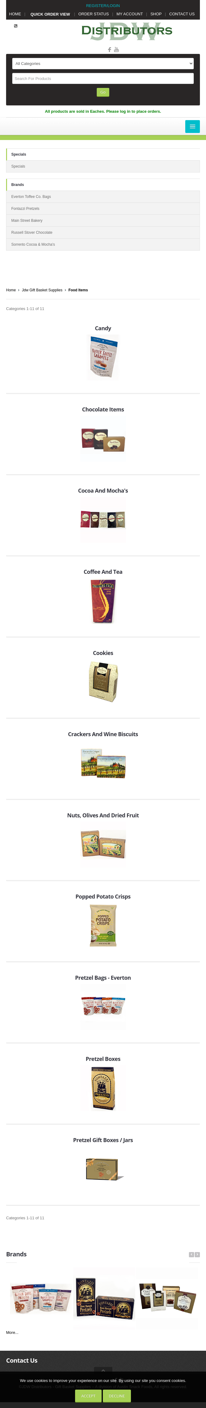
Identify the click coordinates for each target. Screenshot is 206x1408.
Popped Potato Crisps (102, 896)
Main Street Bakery (26, 220)
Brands (17, 185)
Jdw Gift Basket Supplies (42, 290)
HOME (15, 14)
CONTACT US (182, 14)
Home (11, 290)
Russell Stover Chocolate (31, 232)
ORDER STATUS (93, 14)
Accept (88, 1396)
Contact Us (21, 1360)
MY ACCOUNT (130, 14)
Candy (103, 328)
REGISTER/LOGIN (103, 5)
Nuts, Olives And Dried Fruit (103, 815)
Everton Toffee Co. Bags (31, 197)
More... (12, 1332)
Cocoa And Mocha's (103, 490)
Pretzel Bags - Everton (103, 977)
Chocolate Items (103, 409)
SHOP (156, 14)
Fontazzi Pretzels (25, 208)
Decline (117, 1396)
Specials (18, 154)
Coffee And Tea (103, 571)
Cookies (103, 653)
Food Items (78, 290)
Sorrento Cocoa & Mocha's (33, 244)
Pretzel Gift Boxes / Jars (103, 1140)
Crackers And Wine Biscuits (103, 734)
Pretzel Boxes (103, 1058)
